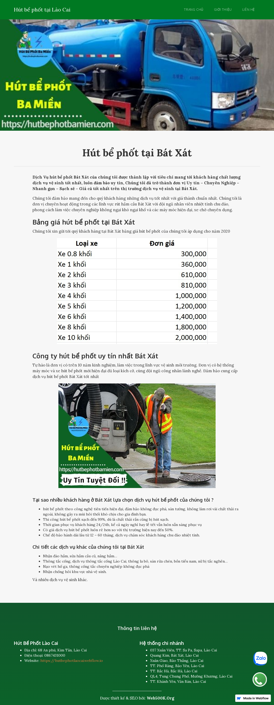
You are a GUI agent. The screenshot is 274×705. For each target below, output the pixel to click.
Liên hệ (248, 10)
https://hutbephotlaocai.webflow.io (71, 660)
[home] (42, 8)
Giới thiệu (223, 10)
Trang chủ (193, 10)
